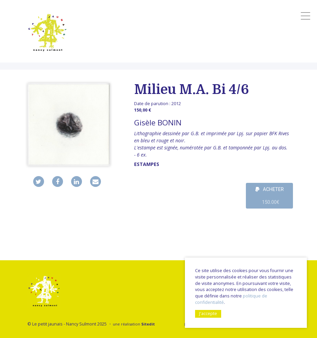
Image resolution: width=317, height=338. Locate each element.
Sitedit (148, 324)
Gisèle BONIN (158, 122)
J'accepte (208, 313)
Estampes (146, 164)
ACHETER (269, 198)
